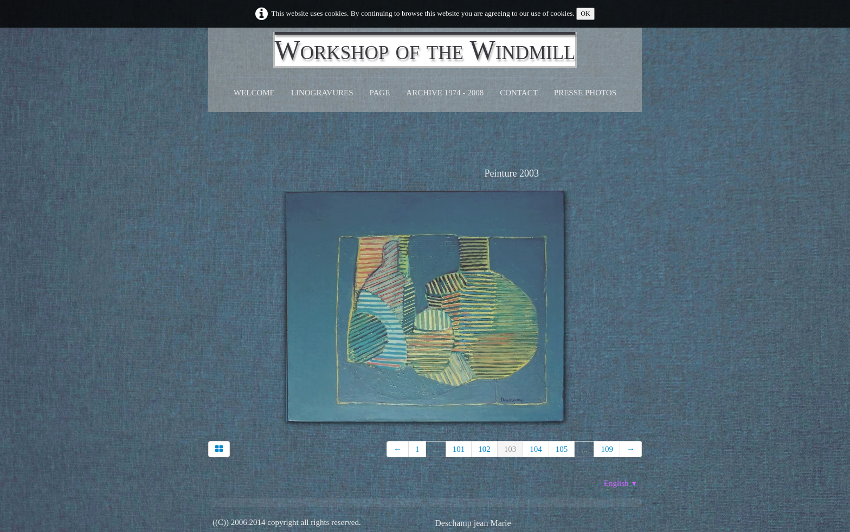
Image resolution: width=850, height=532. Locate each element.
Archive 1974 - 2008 (445, 92)
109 (607, 449)
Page (380, 92)
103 (510, 449)
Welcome (254, 92)
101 (459, 449)
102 (484, 449)
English (621, 483)
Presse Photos (585, 92)
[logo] (425, 50)
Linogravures (322, 92)
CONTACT (519, 92)
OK (585, 13)
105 (562, 449)
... (436, 449)
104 (536, 449)
